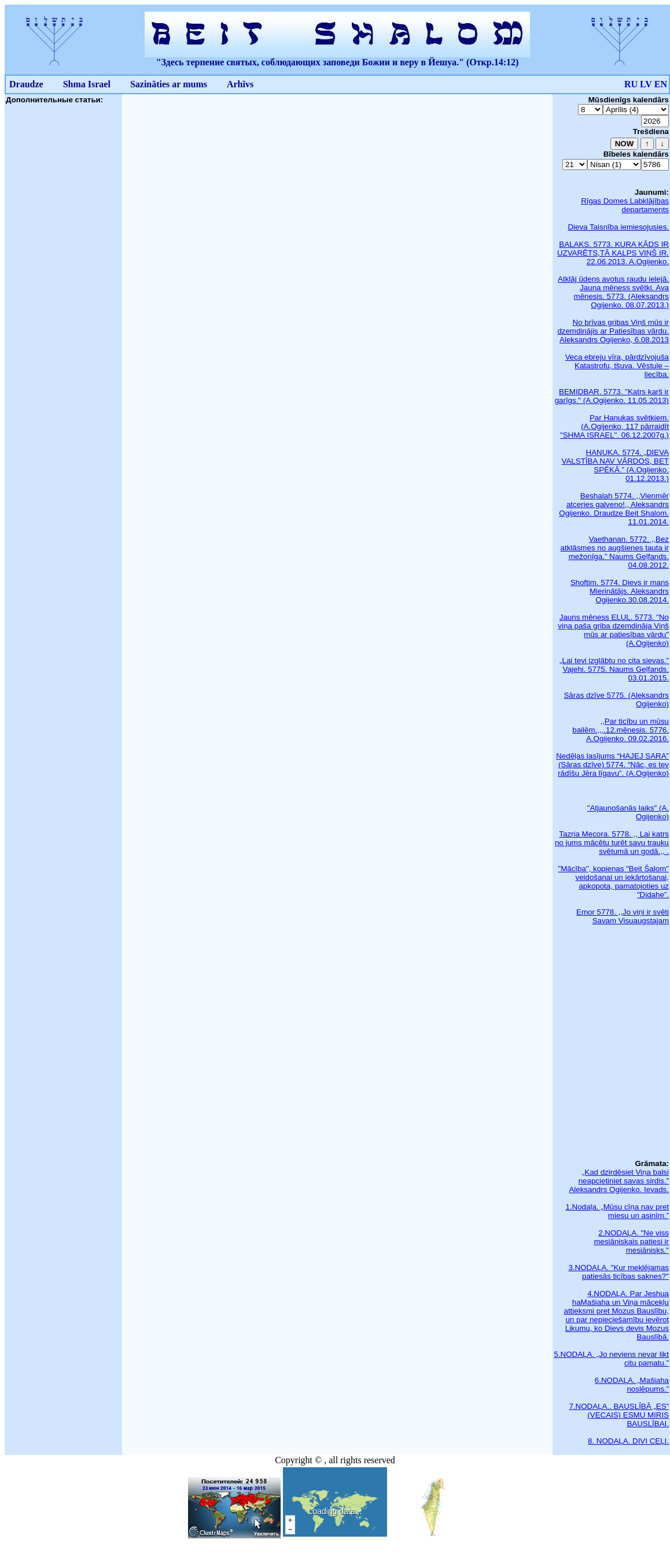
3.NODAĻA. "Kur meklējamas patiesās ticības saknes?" (618, 1272)
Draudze (26, 84)
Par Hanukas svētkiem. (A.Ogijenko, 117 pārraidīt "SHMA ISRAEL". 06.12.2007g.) (614, 426)
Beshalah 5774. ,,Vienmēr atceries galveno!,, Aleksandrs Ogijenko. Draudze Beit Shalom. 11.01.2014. (614, 508)
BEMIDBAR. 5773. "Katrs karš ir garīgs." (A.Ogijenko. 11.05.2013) (612, 396)
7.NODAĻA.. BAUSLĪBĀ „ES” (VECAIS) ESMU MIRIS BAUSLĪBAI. (619, 1415)
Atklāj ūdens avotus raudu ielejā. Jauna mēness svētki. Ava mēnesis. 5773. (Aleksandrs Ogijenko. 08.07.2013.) (613, 292)
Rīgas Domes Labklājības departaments (625, 205)
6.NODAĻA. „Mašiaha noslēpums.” (632, 1384)
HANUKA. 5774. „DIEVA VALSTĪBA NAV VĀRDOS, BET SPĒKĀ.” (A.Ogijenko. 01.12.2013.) (615, 465)
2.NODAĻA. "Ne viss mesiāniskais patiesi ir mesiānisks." (631, 1242)
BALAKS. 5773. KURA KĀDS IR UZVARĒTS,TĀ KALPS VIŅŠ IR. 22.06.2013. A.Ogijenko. (613, 253)
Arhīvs (240, 84)
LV (646, 84)
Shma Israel (87, 84)
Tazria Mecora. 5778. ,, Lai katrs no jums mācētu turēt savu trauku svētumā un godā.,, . (612, 843)
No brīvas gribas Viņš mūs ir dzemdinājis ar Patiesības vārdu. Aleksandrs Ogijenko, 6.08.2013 (613, 331)
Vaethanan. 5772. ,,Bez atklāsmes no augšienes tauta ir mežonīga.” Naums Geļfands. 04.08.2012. (615, 552)
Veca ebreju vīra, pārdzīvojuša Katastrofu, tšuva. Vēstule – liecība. (617, 366)
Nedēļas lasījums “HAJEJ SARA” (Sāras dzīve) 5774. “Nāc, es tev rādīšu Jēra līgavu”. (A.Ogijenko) (612, 765)
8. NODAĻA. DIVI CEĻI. (628, 1441)
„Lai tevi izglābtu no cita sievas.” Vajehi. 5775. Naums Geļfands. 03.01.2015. (614, 669)
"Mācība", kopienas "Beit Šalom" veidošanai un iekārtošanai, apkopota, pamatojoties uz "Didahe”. (613, 881)
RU (631, 84)
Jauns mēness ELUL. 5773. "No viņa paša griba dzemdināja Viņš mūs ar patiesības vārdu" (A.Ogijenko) (613, 630)
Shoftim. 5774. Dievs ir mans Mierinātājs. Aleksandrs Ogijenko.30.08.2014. (619, 591)
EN (660, 84)
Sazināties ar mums (168, 84)
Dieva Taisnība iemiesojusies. (618, 227)
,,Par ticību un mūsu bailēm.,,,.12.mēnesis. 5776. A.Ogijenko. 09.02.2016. (620, 730)
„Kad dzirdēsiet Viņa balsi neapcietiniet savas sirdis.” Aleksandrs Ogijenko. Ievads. (619, 1181)
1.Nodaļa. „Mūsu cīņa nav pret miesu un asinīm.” (617, 1211)
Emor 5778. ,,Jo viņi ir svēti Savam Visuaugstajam (622, 916)
